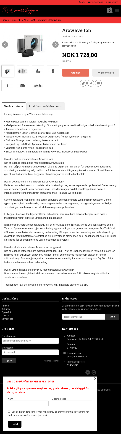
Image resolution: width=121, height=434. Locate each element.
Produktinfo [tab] (12, 106)
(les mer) (42, 415)
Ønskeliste (106, 72)
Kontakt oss (7, 319)
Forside (5, 20)
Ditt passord (7, 348)
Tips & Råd (7, 312)
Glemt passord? (51, 361)
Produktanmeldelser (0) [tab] (43, 106)
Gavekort (6, 315)
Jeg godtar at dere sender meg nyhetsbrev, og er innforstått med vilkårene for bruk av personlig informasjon (48, 413)
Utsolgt (75, 72)
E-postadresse (9, 336)
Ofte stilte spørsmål (100, 389)
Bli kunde (6, 309)
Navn (28, 402)
